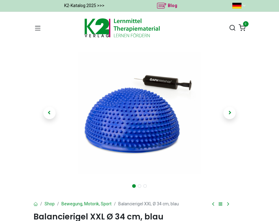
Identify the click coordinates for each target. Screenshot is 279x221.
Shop (50, 203)
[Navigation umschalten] (37, 28)
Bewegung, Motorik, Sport (86, 203)
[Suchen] (232, 28)
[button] (49, 113)
